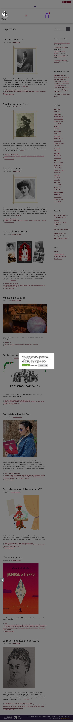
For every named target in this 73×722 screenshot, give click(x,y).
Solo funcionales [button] (34, 365)
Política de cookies (41, 362)
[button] (26, 17)
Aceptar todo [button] (26, 365)
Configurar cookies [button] (43, 365)
